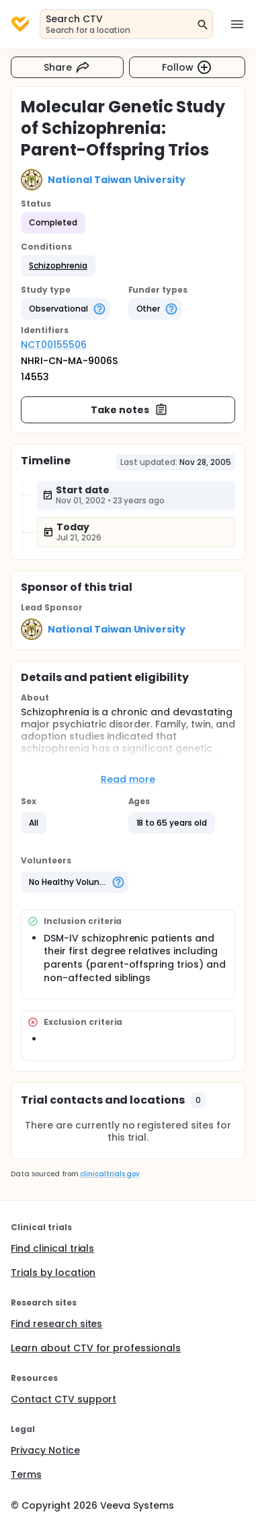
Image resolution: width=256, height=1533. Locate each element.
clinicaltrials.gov (109, 1174)
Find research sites (56, 1323)
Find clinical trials (52, 1248)
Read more (128, 779)
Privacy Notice (45, 1450)
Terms (26, 1474)
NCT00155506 (54, 344)
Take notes (129, 410)
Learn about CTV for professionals (96, 1348)
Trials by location (53, 1272)
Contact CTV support (63, 1399)
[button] (58, 266)
